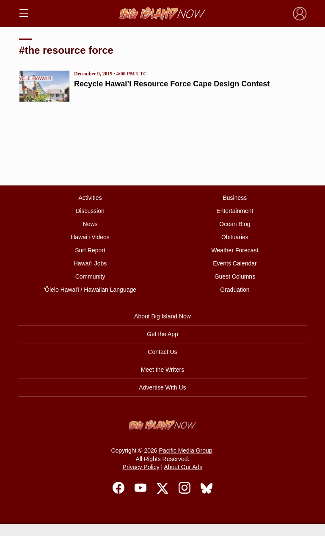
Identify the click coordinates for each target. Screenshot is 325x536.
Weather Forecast (234, 250)
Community (90, 276)
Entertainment (234, 210)
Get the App (162, 334)
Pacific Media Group (185, 450)
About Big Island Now (162, 316)
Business (235, 197)
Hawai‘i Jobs (90, 263)
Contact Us (162, 351)
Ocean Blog (234, 224)
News (90, 224)
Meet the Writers (162, 369)
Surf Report (90, 250)
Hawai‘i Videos (90, 237)
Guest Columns (235, 276)
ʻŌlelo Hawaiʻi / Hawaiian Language (90, 289)
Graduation (234, 289)
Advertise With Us (162, 387)
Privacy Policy (141, 467)
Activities (90, 197)
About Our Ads (183, 467)
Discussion (90, 210)
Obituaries (234, 237)
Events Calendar (235, 263)
